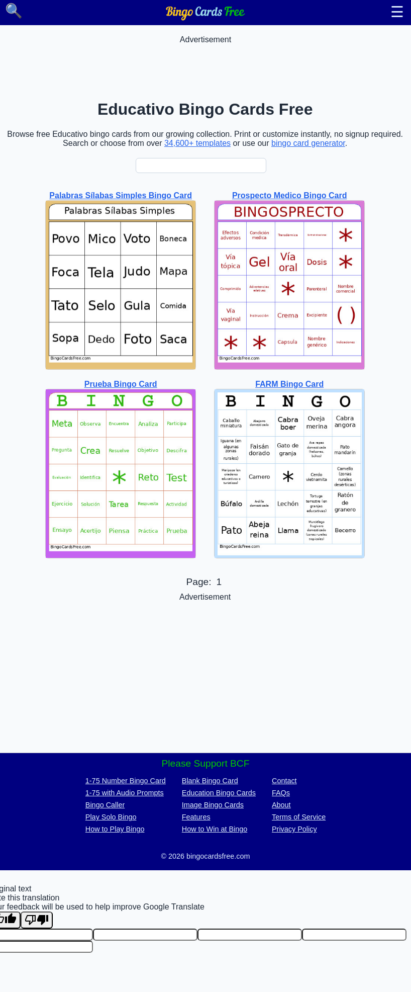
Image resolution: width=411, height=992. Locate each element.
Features (196, 817)
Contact (284, 781)
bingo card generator (308, 143)
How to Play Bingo (115, 829)
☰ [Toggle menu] (397, 12)
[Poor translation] (37, 920)
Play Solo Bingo (111, 817)
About (281, 805)
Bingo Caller (105, 805)
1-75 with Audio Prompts (124, 793)
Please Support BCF (206, 763)
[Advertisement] (205, 67)
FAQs (281, 793)
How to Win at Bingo (214, 829)
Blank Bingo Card (210, 781)
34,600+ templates (197, 143)
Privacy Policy (294, 829)
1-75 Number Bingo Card (125, 781)
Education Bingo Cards (219, 793)
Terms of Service (299, 817)
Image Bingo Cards (213, 805)
